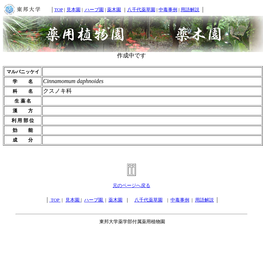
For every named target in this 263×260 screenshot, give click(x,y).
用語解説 (190, 9)
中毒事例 (168, 9)
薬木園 (114, 9)
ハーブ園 (94, 9)
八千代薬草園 (141, 9)
